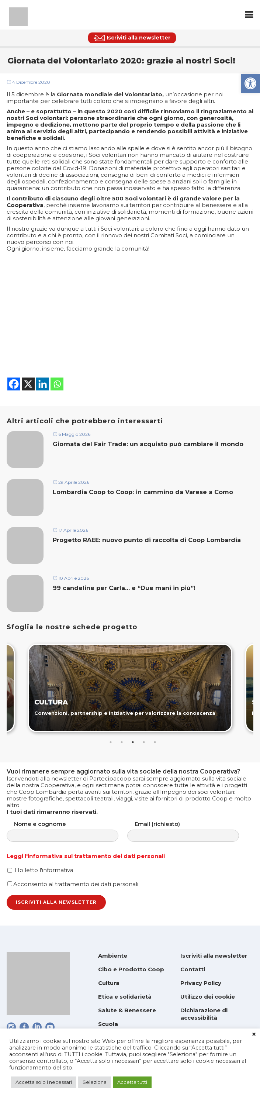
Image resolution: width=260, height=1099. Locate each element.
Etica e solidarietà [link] (125, 996)
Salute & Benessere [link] (127, 1010)
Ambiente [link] (112, 955)
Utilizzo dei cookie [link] (207, 996)
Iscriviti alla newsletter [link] (213, 955)
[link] (250, 83)
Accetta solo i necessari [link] (43, 1082)
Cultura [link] (108, 982)
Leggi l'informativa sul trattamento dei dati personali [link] (86, 855)
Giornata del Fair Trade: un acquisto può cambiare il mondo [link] (148, 444)
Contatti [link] (192, 969)
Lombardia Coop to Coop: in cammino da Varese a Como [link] (144, 492)
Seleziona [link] (95, 1082)
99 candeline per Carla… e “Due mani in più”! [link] (124, 588)
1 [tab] (110, 742)
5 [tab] (155, 742)
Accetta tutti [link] (132, 1082)
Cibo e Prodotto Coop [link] (131, 969)
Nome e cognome (70, 831)
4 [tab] (144, 742)
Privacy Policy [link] (200, 982)
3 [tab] (132, 742)
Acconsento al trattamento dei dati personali (72, 884)
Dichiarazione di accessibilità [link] (204, 1014)
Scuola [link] (108, 1023)
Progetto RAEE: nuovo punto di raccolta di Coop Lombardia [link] (148, 540)
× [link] (254, 1034)
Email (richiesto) (190, 831)
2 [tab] (121, 742)
